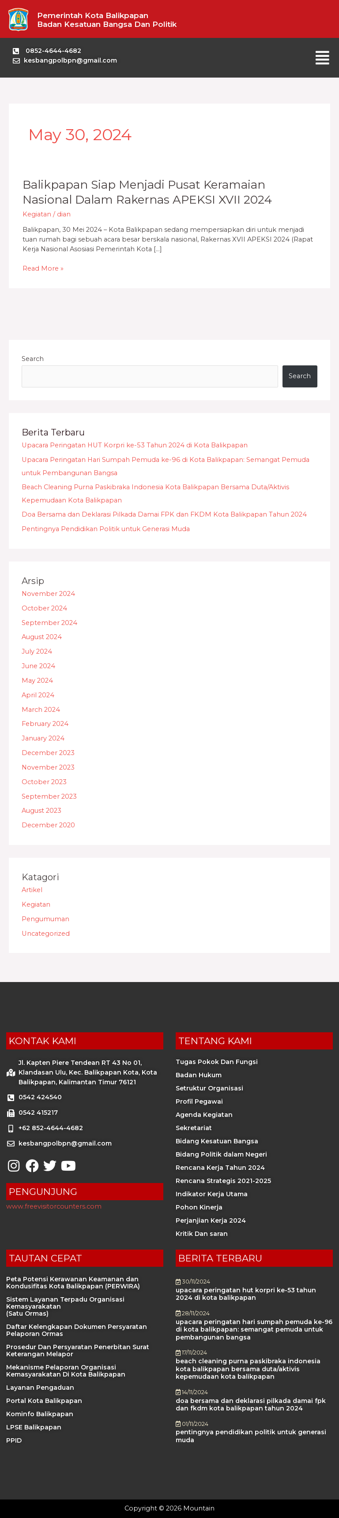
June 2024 (38, 666)
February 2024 (45, 724)
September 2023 (49, 796)
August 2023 (41, 811)
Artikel (32, 890)
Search (33, 359)
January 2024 (43, 738)
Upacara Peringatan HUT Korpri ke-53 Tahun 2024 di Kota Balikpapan (135, 445)
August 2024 (42, 637)
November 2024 (48, 594)
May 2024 (37, 681)
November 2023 (48, 767)
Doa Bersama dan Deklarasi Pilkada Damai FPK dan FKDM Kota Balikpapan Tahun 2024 (164, 514)
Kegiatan (37, 214)
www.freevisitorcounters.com (54, 1206)
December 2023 (48, 753)
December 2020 (48, 825)
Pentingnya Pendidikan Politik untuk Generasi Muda (106, 529)
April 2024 (38, 695)
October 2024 (44, 608)
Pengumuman (45, 919)
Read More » (43, 269)
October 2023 (44, 782)
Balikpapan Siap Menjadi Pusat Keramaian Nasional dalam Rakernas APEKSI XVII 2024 (147, 192)
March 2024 (41, 710)
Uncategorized (46, 934)
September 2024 (49, 623)
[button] (322, 58)
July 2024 (37, 651)
